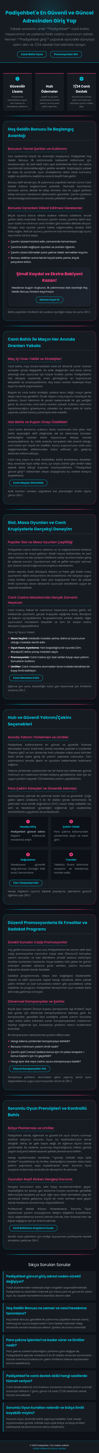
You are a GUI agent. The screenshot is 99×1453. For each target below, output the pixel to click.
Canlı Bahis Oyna (32, 54)
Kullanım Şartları (58, 1448)
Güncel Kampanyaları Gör (29, 1068)
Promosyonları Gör (66, 54)
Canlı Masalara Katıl (26, 677)
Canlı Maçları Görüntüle (28, 482)
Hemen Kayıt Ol (49, 299)
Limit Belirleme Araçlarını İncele (33, 1228)
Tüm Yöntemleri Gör (26, 883)
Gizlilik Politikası (40, 1448)
